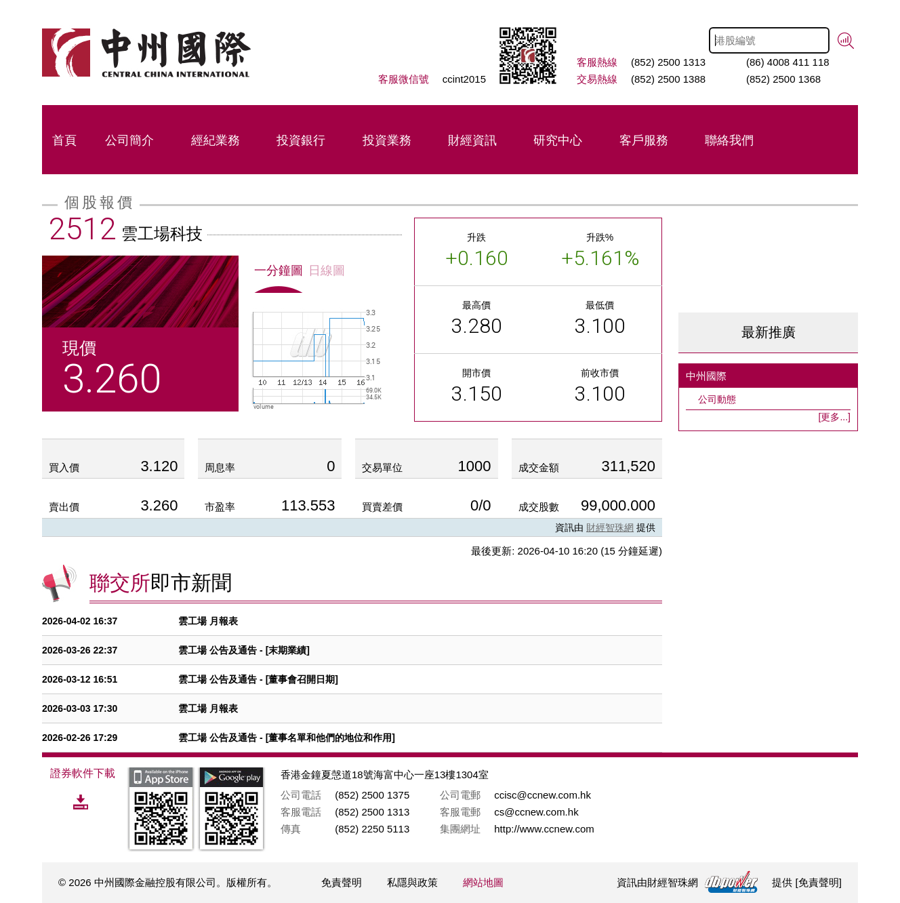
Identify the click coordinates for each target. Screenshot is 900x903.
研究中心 (557, 140)
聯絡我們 (729, 140)
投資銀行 (301, 140)
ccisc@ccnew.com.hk (542, 795)
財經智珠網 (610, 527)
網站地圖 (483, 882)
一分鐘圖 (278, 270)
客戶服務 (643, 140)
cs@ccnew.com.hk (536, 812)
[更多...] (835, 417)
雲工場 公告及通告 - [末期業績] (244, 650)
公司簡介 (129, 140)
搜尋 (846, 41)
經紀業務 (215, 140)
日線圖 (326, 270)
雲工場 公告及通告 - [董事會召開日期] (258, 679)
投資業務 (387, 140)
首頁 (64, 140)
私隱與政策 (412, 882)
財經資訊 (472, 140)
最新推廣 (768, 332)
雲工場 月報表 (208, 621)
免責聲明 (341, 882)
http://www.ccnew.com (544, 829)
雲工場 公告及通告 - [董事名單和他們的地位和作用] (286, 737)
